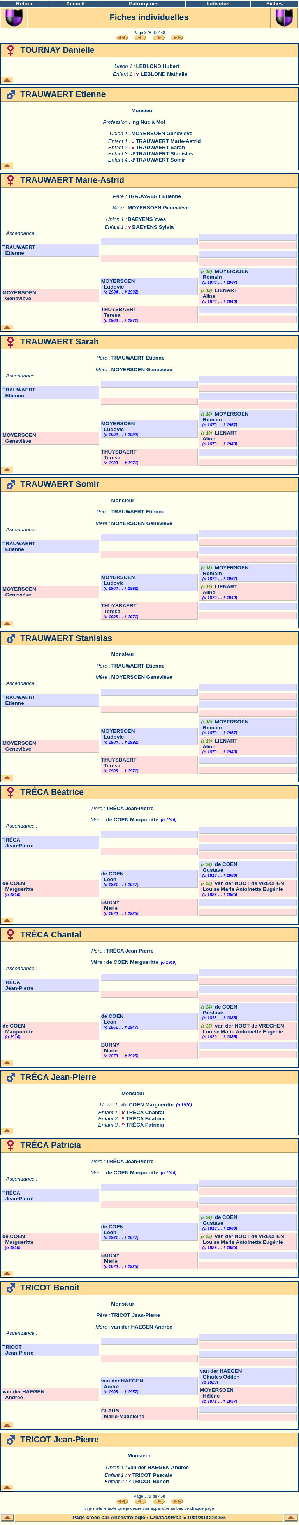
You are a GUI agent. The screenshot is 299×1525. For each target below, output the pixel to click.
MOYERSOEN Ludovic (118, 284)
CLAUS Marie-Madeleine (122, 1413)
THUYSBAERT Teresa (119, 312)
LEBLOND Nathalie (164, 74)
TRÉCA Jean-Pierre (130, 808)
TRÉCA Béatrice (146, 1119)
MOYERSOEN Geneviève (161, 133)
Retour (24, 4)
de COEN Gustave (218, 867)
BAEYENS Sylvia (153, 227)
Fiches (274, 4)
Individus (218, 4)
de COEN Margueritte (132, 819)
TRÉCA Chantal (145, 1112)
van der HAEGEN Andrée (141, 1327)
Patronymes (143, 4)
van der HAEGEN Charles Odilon (221, 1374)
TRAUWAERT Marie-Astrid (168, 141)
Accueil (75, 4)
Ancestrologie (128, 1517)
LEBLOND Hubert (157, 66)
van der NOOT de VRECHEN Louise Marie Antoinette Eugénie (242, 886)
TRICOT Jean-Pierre (135, 1315)
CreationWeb (165, 1517)
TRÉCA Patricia (145, 1125)
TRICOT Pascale (152, 1475)
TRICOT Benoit (150, 1481)
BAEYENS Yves (147, 219)
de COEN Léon (112, 876)
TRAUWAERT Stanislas (164, 153)
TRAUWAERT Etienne (154, 196)
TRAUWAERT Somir (160, 160)
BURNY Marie (110, 905)
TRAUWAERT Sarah (160, 147)
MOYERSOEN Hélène (217, 1393)
